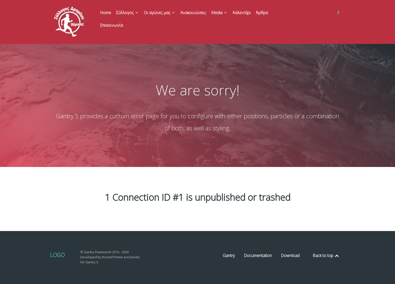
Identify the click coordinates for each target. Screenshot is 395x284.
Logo (57, 255)
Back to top (326, 255)
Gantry (229, 255)
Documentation (258, 255)
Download (290, 255)
